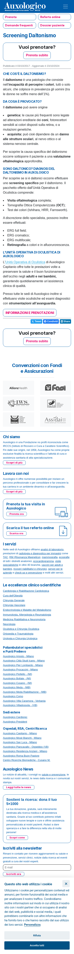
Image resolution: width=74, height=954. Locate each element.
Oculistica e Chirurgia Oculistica (21, 628)
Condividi (51, 321)
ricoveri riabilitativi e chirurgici (30, 568)
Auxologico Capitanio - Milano (20, 733)
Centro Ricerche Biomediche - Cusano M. (26, 760)
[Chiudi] (66, 883)
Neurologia (9, 624)
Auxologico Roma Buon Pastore (21, 755)
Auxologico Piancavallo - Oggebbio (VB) (26, 746)
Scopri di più (14, 462)
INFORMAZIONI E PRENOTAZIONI (30, 313)
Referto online (50, 17)
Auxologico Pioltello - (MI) (17, 674)
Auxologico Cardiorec (15, 717)
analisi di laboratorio (52, 549)
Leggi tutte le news (18, 787)
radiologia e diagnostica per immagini (40, 553)
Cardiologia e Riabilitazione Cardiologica (26, 590)
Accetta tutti (37, 945)
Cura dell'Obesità (12, 595)
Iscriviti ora (13, 874)
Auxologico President (15, 721)
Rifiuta (37, 935)
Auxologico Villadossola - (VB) (20, 705)
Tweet (36, 321)
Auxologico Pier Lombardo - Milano (23, 665)
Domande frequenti (19, 25)
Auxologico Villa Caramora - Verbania (24, 700)
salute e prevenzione (54, 774)
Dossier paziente (52, 25)
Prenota (11, 17)
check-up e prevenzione (28, 572)
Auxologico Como (13, 696)
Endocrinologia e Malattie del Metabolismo (27, 609)
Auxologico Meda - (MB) (16, 687)
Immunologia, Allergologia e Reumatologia (27, 614)
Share (65, 321)
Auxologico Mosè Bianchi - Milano (22, 737)
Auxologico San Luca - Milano (20, 742)
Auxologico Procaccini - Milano (20, 669)
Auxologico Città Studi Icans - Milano (24, 660)
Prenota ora (16, 513)
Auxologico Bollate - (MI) (17, 678)
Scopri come (17, 837)
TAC (5, 557)
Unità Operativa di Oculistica (25, 262)
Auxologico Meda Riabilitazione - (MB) (24, 691)
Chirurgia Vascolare (14, 605)
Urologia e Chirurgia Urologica (20, 638)
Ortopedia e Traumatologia (18, 633)
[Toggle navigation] (65, 6)
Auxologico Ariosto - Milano (18, 656)
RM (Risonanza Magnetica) (24, 557)
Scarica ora (16, 533)
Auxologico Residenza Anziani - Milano (25, 751)
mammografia (49, 557)
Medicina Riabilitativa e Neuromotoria (24, 619)
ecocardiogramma (43, 561)
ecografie (64, 557)
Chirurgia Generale (14, 600)
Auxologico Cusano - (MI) (17, 683)
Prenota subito (37, 55)
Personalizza (32, 924)
